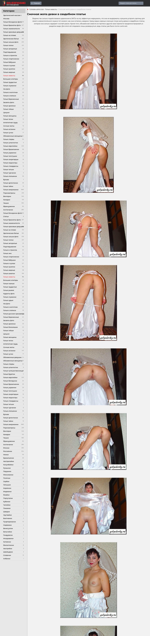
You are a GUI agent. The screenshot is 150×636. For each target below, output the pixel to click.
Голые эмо (7, 253)
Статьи (6, 216)
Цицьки (6, 113)
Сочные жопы (8, 126)
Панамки (7, 508)
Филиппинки (8, 545)
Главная (37, 3)
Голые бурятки (9, 374)
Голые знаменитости (11, 29)
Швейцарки (8, 552)
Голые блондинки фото (12, 22)
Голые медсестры (10, 163)
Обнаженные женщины (12, 136)
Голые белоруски (10, 381)
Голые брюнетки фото (12, 25)
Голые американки (10, 190)
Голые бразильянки (11, 149)
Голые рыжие (8, 290)
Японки (6, 448)
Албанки (6, 559)
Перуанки (7, 471)
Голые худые (8, 300)
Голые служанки (9, 86)
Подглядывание (9, 52)
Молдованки (8, 538)
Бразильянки (8, 458)
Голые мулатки (9, 69)
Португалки (8, 498)
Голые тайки (8, 186)
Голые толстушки (10, 156)
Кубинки (6, 502)
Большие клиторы (10, 79)
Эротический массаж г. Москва (12, 17)
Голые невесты (9, 76)
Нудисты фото (8, 294)
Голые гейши (8, 109)
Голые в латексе (9, 96)
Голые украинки (9, 153)
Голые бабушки (9, 62)
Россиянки (7, 451)
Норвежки (7, 525)
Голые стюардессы (10, 166)
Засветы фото (8, 102)
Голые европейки (10, 146)
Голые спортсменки (11, 59)
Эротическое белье (11, 39)
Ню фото (6, 89)
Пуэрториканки (9, 522)
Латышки (7, 485)
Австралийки (8, 461)
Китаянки (7, 542)
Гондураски (8, 535)
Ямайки (6, 495)
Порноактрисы (9, 193)
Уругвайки (7, 515)
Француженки (9, 206)
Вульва (6, 180)
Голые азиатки (9, 274)
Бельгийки (7, 532)
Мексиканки (8, 475)
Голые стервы (8, 139)
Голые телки (8, 119)
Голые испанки (9, 129)
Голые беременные (11, 99)
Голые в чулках (9, 66)
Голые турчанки (9, 173)
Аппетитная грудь (10, 123)
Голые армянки (9, 106)
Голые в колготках (10, 92)
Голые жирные (9, 72)
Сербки (6, 481)
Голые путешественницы (13, 371)
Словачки (7, 555)
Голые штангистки (10, 143)
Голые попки (8, 45)
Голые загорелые (10, 49)
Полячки (6, 478)
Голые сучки (8, 133)
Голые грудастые (10, 82)
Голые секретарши (10, 159)
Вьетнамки (7, 518)
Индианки (7, 492)
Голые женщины (9, 116)
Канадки (6, 200)
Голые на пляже (9, 35)
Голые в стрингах (10, 55)
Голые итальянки (10, 176)
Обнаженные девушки (12, 357)
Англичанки (8, 210)
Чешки (6, 203)
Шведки (6, 512)
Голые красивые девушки (13, 32)
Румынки (7, 468)
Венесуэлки (8, 528)
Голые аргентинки (10, 183)
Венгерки (7, 196)
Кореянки (7, 488)
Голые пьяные (8, 284)
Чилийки (6, 505)
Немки (6, 455)
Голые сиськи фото (10, 42)
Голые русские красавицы (13, 314)
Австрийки (7, 549)
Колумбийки (8, 465)
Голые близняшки (10, 327)
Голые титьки (8, 170)
